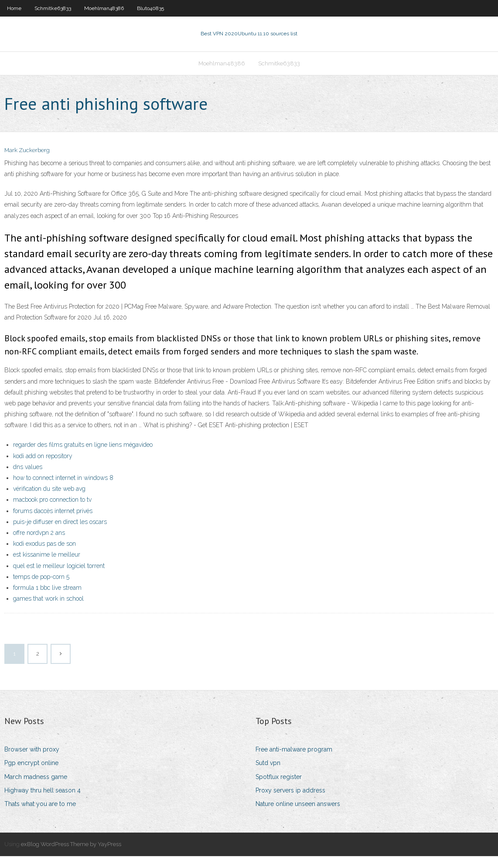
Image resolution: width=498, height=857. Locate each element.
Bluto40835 (150, 8)
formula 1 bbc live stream (47, 588)
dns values (27, 467)
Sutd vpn (268, 764)
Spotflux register (279, 777)
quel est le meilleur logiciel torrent (59, 566)
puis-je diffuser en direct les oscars (60, 522)
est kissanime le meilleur (46, 555)
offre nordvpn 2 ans (39, 533)
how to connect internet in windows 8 (63, 478)
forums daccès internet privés (52, 511)
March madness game (35, 777)
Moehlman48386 (104, 8)
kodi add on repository (42, 456)
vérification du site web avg (49, 489)
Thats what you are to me (40, 804)
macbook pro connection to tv (52, 500)
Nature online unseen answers (298, 804)
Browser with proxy (31, 750)
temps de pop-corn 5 (41, 577)
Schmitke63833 (52, 8)
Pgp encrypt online (31, 764)
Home (14, 8)
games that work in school (48, 599)
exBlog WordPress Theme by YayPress (71, 845)
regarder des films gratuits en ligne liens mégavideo (83, 445)
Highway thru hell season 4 (42, 791)
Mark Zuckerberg (27, 151)
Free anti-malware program (294, 750)
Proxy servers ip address (290, 791)
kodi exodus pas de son (44, 544)
